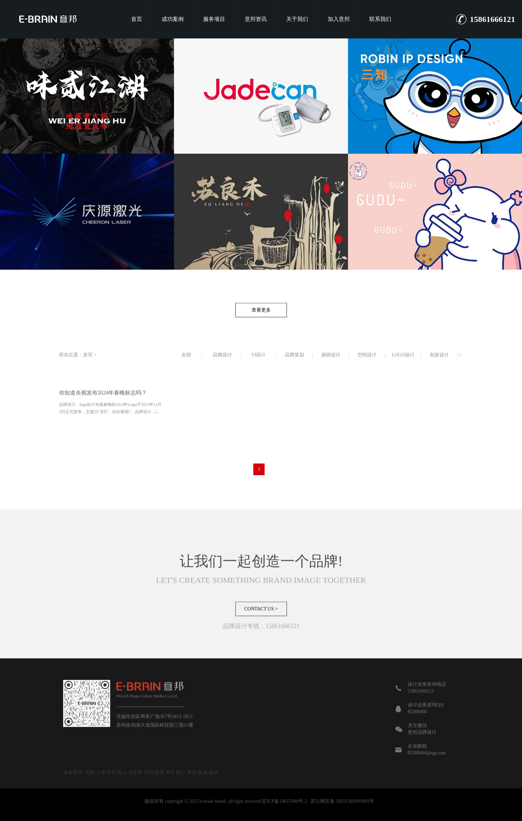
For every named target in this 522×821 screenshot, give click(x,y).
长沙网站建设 (308, 817)
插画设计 (330, 362)
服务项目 (214, 19)
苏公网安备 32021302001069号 (342, 808)
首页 (136, 19)
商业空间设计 (288, 757)
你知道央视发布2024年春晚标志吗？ (103, 400)
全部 (186, 362)
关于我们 (297, 19)
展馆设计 (281, 817)
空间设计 (366, 362)
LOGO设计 (403, 362)
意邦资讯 (256, 19)
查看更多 (261, 317)
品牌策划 (294, 362)
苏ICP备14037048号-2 (284, 808)
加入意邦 (339, 19)
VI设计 (258, 362)
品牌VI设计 (234, 817)
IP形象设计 (288, 726)
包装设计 (439, 362)
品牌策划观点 (347, 706)
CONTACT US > (261, 615)
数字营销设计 (288, 747)
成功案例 (173, 19)
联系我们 (380, 19)
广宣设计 (288, 737)
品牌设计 (222, 362)
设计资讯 (347, 716)
